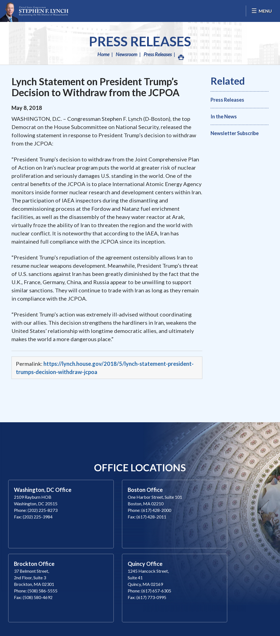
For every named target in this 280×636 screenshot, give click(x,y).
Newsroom (126, 54)
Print (180, 55)
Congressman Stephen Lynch (34, 11)
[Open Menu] (261, 10)
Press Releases (140, 41)
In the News (224, 116)
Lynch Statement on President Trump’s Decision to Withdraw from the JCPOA (95, 86)
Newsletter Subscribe (235, 133)
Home (103, 54)
